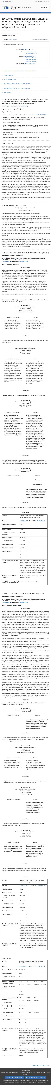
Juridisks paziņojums (37, 1065)
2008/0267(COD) (13, 39)
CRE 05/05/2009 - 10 (31, 53)
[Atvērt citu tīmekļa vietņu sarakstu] (41, 1)
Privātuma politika (45, 1065)
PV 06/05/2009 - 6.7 (31, 56)
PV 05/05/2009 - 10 (31, 52)
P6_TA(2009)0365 (30, 63)
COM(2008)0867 (6, 106)
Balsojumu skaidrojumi (31, 57)
